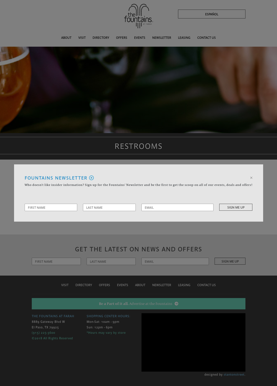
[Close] (251, 177)
